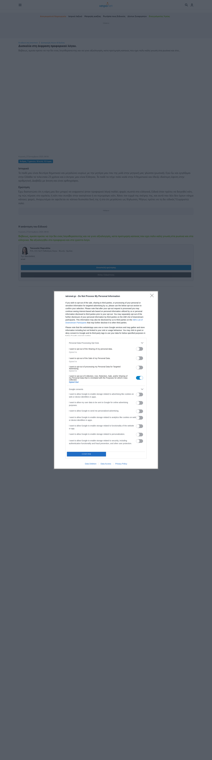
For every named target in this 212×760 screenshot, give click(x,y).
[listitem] (106, 342)
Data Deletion (90, 464)
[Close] (152, 296)
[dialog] (106, 380)
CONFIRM (86, 454)
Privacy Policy (121, 464)
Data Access (106, 464)
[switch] (139, 349)
